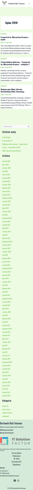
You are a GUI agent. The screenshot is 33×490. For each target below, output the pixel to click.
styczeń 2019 (6, 295)
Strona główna (16, 453)
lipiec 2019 (5, 278)
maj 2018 (5, 315)
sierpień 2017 (6, 335)
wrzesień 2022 (6, 201)
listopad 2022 (6, 195)
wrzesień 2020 (6, 245)
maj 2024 (5, 171)
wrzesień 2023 (6, 178)
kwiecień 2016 (6, 382)
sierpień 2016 (6, 369)
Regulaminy (16, 464)
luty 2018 (5, 322)
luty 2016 (5, 389)
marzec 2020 (6, 262)
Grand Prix (5, 406)
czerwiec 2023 (6, 185)
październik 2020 (7, 241)
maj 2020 (5, 255)
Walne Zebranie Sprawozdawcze (11, 151)
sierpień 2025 (6, 161)
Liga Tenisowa (6, 409)
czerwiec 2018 (6, 312)
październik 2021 (7, 218)
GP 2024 (16, 458)
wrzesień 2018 (6, 302)
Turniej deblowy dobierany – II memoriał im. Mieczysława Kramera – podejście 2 (15, 63)
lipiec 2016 (5, 372)
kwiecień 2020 (6, 258)
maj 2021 (5, 235)
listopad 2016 (6, 359)
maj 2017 (5, 345)
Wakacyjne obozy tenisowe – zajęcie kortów (15, 144)
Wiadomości (16, 456)
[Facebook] (15, 480)
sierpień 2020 (6, 248)
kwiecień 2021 (6, 238)
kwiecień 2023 (6, 188)
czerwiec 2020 (6, 252)
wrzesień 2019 (6, 272)
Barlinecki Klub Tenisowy (17, 3)
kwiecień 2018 (6, 319)
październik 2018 (7, 298)
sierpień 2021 (6, 225)
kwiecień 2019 (6, 288)
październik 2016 (7, 362)
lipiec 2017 (5, 339)
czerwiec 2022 (6, 211)
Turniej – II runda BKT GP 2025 (11, 147)
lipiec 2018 (5, 308)
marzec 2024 (6, 174)
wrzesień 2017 (6, 332)
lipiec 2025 (5, 164)
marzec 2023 (6, 191)
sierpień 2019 (6, 275)
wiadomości (4, 34)
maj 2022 (5, 215)
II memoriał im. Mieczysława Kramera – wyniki (15, 38)
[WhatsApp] (18, 480)
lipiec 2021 (5, 228)
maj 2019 (5, 285)
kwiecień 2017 (6, 349)
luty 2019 (5, 292)
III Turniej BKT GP (7, 141)
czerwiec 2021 (6, 231)
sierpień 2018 (6, 305)
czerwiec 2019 (6, 282)
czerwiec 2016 (6, 375)
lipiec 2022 (5, 208)
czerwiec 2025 (6, 168)
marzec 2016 (6, 385)
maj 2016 (5, 379)
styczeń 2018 (6, 325)
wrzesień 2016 (6, 365)
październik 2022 (7, 198)
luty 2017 (5, 352)
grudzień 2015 (6, 396)
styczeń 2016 (6, 392)
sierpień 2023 (6, 181)
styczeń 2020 (6, 265)
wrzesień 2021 (6, 221)
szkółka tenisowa (7, 413)
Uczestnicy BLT (16, 461)
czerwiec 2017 (6, 342)
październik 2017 (7, 329)
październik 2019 (7, 268)
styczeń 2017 (6, 355)
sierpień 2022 (6, 205)
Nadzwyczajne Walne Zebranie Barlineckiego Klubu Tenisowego (12, 90)
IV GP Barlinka (6, 137)
